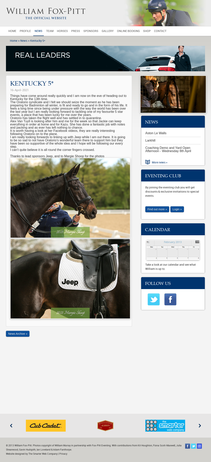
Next (200, 425)
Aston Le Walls (155, 133)
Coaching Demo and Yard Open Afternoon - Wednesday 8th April (168, 149)
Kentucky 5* (37, 40)
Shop (147, 31)
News (38, 31)
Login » (177, 209)
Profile (25, 31)
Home (12, 31)
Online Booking (128, 31)
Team (50, 31)
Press (75, 31)
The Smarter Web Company (43, 453)
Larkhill (150, 140)
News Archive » (17, 333)
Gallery (108, 31)
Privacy (63, 453)
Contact (160, 31)
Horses (62, 31)
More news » (159, 162)
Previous (11, 425)
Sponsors (90, 31)
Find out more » (157, 209)
